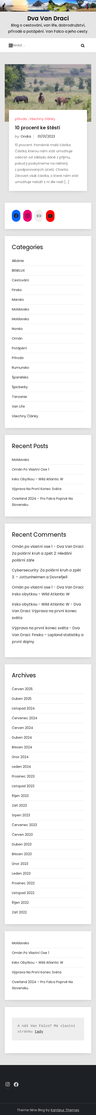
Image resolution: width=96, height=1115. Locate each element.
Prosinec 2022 (23, 883)
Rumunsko (20, 367)
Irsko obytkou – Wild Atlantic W (37, 479)
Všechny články (42, 119)
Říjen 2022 (20, 902)
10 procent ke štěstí (37, 127)
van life (18, 406)
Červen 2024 (22, 727)
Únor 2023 (20, 863)
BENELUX (18, 270)
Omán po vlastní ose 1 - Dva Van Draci (47, 546)
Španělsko (20, 377)
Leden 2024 (21, 766)
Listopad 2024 (23, 708)
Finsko (17, 290)
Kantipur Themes (65, 1110)
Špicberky (20, 387)
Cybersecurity (25, 570)
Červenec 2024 (24, 718)
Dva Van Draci (48, 18)
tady (39, 1032)
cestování (20, 280)
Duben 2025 (22, 698)
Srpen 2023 (21, 815)
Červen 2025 (22, 689)
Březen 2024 (22, 747)
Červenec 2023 (24, 825)
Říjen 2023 (20, 795)
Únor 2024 (20, 757)
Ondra (26, 136)
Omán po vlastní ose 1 (30, 469)
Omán (17, 338)
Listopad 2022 (23, 892)
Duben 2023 (22, 844)
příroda (21, 119)
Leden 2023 (21, 873)
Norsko (17, 328)
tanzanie (19, 396)
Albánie (18, 260)
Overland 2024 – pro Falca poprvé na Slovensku (42, 501)
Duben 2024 (22, 737)
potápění (19, 348)
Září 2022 (19, 912)
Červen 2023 (22, 834)
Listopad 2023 (23, 786)
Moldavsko (20, 309)
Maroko (18, 299)
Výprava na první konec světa (36, 488)
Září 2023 (19, 805)
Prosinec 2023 (23, 776)
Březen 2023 (22, 854)
